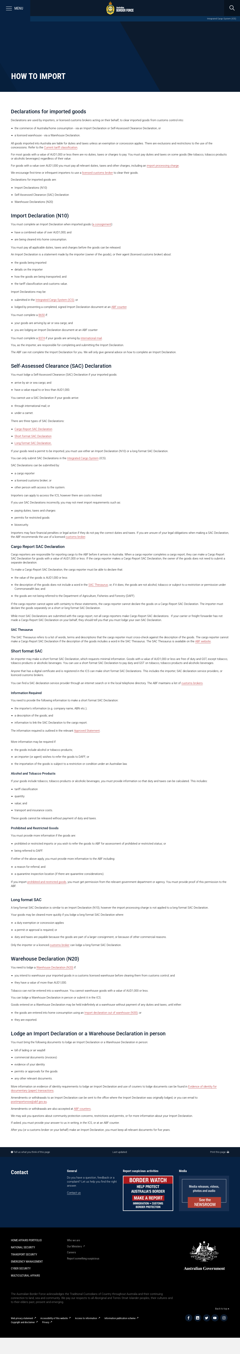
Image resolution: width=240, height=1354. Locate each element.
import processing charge (163, 165)
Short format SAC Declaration (33, 436)
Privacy (45, 1322)
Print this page (219, 1152)
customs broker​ (75, 537)
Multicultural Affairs (25, 1275)
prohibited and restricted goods (46, 882)
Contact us (74, 1192)
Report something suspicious (83, 1258)
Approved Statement (87, 730)
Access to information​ (86, 1318)
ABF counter (119, 307)
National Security (23, 1247)
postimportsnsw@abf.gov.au (29, 1101)
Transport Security (24, 1254)
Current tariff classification (60, 147)
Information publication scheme (120, 1318)
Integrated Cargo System (83, 458)
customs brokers (192, 683)
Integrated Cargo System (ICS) (221, 18)
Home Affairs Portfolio (26, 1240)
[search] (232, 8)
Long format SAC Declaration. (33, 443)
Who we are (73, 1240)
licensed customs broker (97, 172)
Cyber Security (21, 1268)
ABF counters (82, 1109)
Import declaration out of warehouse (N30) (111, 1012)
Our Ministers (74, 1246)
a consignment (102, 224)
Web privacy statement (22, 1318)
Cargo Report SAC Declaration (33, 429)
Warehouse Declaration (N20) (54, 967)
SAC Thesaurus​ (98, 585)
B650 (41, 315)
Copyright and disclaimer (23, 1322)
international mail (91, 338)
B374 (41, 338)
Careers (71, 1252)
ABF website (203, 641)
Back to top (222, 1308)
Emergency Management (27, 1261)
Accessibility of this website (54, 1318)
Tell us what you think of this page (32, 1152)
